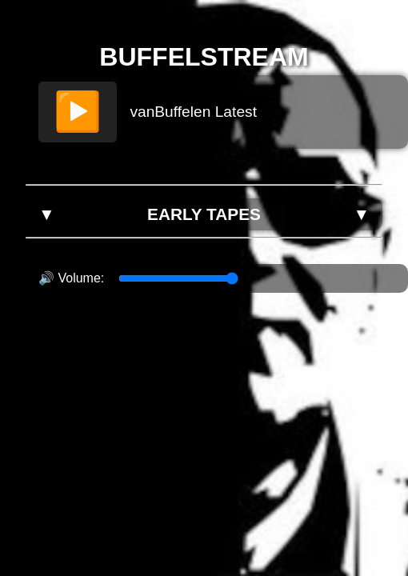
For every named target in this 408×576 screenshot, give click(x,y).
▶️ (78, 111)
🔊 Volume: (71, 278)
